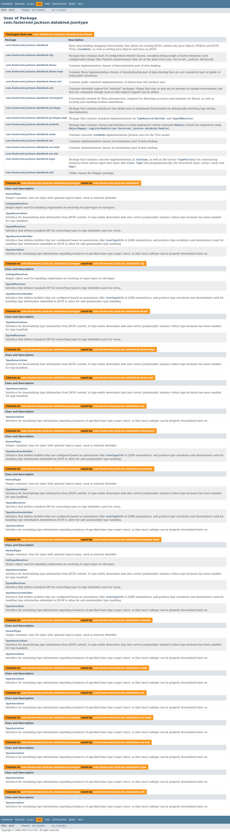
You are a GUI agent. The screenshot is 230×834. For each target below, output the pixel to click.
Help (80, 4)
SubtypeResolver (17, 203)
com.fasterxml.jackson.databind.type (30, 159)
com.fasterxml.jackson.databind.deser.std (33, 81)
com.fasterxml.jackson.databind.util (29, 172)
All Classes (59, 10)
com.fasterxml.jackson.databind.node (31, 134)
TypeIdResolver (16, 226)
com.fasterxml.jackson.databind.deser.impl (34, 71)
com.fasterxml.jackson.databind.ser (29, 140)
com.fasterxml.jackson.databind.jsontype (62, 34)
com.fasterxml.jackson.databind (27, 45)
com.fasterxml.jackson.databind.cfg (29, 55)
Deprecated (59, 4)
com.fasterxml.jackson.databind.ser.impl (33, 147)
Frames (25, 10)
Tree (47, 4)
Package (20, 4)
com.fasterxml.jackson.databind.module (32, 124)
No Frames (38, 10)
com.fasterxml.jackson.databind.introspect (34, 98)
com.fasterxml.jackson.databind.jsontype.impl (36, 117)
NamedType (13, 193)
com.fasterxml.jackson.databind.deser (31, 65)
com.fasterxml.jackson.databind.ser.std (32, 153)
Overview (7, 4)
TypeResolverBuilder (19, 236)
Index (72, 4)
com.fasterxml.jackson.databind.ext (29, 88)
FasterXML (32, 830)
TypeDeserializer (16, 213)
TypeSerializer (15, 249)
